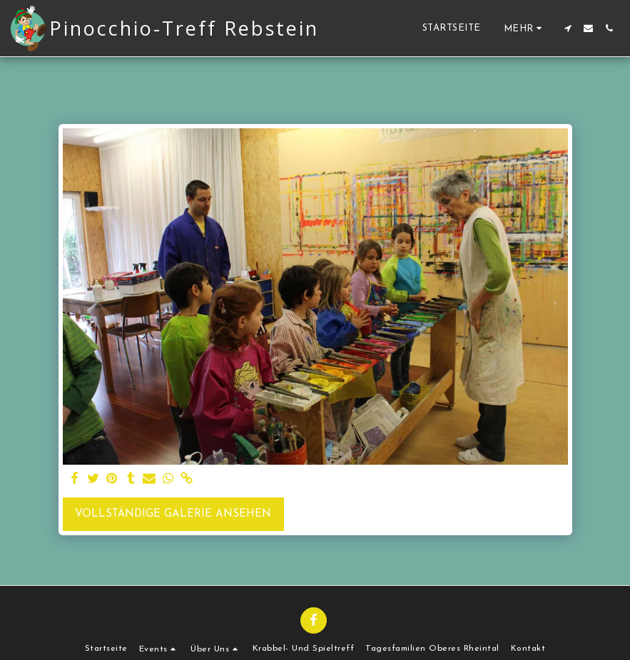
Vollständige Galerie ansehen (173, 514)
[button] (567, 28)
